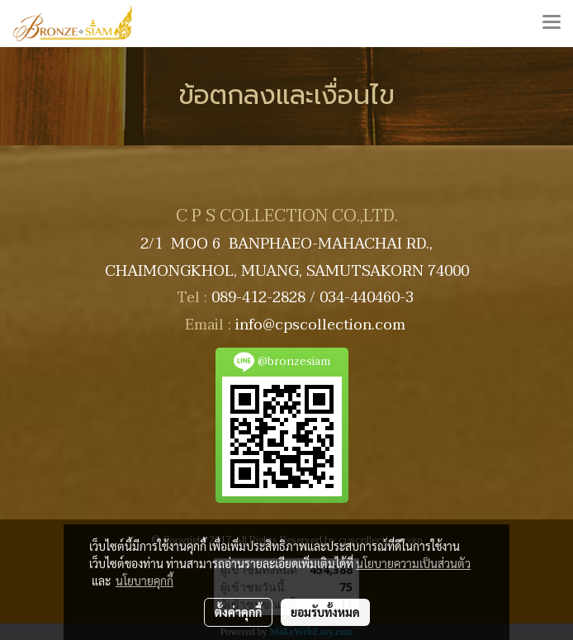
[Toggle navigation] (551, 23)
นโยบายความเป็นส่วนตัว (413, 563)
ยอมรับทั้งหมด (325, 611)
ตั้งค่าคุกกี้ (238, 611)
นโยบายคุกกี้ (144, 580)
